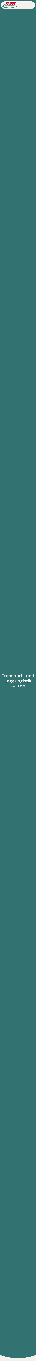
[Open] (32, 5)
